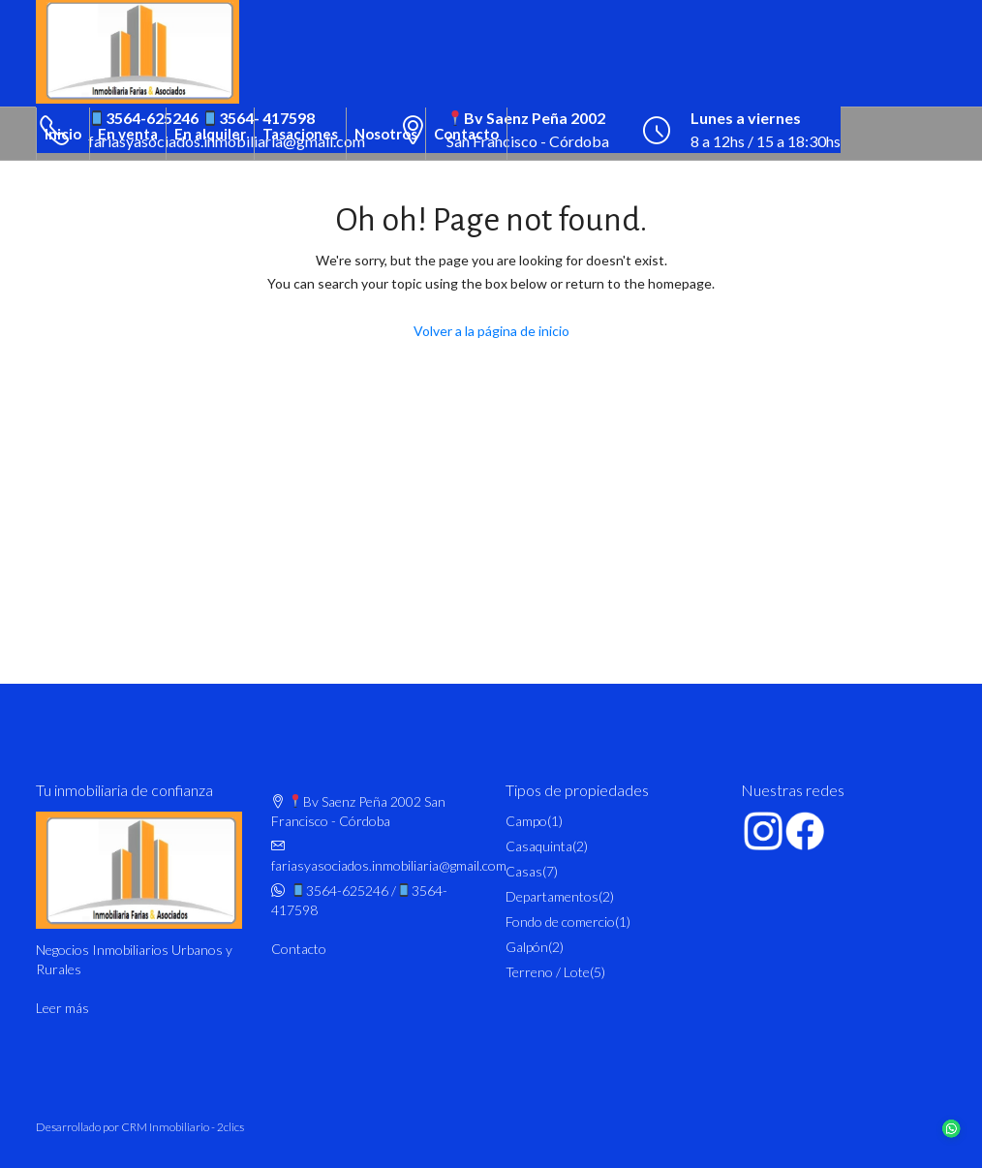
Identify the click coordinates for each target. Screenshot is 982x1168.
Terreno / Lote (548, 972)
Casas (524, 871)
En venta (128, 133)
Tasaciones (300, 133)
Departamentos (552, 896)
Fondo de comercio (560, 921)
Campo (526, 821)
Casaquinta (539, 846)
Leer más (62, 1007)
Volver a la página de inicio (491, 331)
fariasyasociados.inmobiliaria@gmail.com (388, 865)
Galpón (527, 946)
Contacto (466, 133)
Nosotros (385, 133)
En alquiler (210, 133)
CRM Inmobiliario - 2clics (182, 1127)
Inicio (63, 133)
